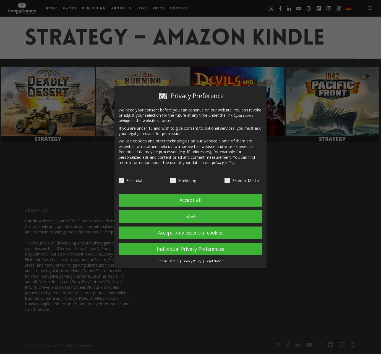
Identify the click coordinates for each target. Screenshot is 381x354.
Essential (130, 180)
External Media (242, 180)
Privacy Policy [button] (192, 261)
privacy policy (223, 163)
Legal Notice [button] (214, 261)
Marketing (183, 180)
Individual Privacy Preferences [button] (190, 249)
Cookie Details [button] (168, 261)
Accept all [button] (190, 200)
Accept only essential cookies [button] (190, 232)
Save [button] (191, 216)
